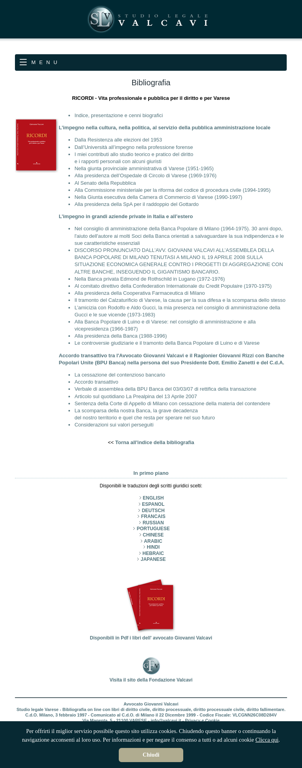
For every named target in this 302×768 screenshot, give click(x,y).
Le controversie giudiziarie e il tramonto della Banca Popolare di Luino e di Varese (167, 343)
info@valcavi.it (166, 720)
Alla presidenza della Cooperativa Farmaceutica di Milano (139, 293)
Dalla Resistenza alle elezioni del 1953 (118, 140)
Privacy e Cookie (202, 720)
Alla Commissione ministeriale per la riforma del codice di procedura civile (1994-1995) (172, 190)
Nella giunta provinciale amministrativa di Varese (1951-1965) (144, 168)
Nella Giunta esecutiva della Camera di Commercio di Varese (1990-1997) (158, 197)
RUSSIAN (153, 522)
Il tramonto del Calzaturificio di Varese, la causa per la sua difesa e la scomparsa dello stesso (179, 300)
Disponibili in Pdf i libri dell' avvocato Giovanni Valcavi (151, 635)
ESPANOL (153, 504)
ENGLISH (153, 498)
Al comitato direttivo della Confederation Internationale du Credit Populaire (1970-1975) (173, 286)
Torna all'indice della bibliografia (154, 442)
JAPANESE (153, 559)
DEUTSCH (153, 510)
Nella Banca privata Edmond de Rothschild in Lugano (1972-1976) (149, 279)
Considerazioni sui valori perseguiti (113, 425)
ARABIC (153, 541)
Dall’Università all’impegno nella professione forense (133, 147)
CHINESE (153, 535)
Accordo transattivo (96, 382)
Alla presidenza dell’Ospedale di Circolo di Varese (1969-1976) (145, 175)
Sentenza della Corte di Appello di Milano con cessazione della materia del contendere (172, 403)
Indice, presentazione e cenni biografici (118, 115)
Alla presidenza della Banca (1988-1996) (120, 336)
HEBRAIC (153, 553)
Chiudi (151, 754)
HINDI (153, 547)
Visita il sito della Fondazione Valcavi (150, 677)
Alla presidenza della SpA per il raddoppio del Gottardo (136, 204)
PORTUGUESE (153, 528)
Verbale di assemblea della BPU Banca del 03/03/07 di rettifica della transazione (165, 389)
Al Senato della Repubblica (105, 183)
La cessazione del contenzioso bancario (119, 375)
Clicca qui (267, 740)
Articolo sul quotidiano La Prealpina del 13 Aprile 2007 (135, 396)
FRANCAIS (153, 516)
